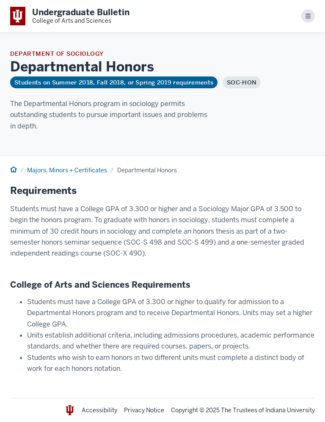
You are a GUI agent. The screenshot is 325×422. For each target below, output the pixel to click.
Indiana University (290, 410)
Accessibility (99, 410)
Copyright (184, 410)
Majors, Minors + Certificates (67, 170)
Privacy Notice (144, 410)
